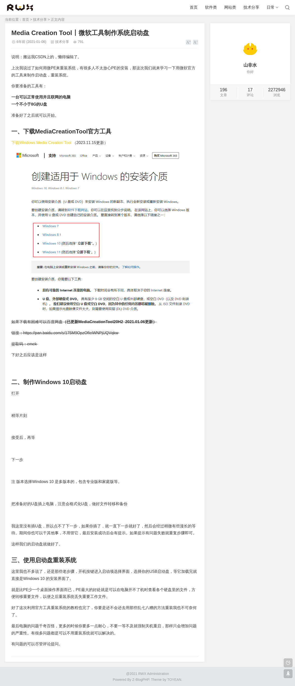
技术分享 (251, 7)
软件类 (211, 7)
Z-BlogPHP (140, 680)
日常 (271, 7)
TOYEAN (174, 680)
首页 (194, 7)
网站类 (230, 7)
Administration (158, 674)
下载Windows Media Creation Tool (41, 143)
